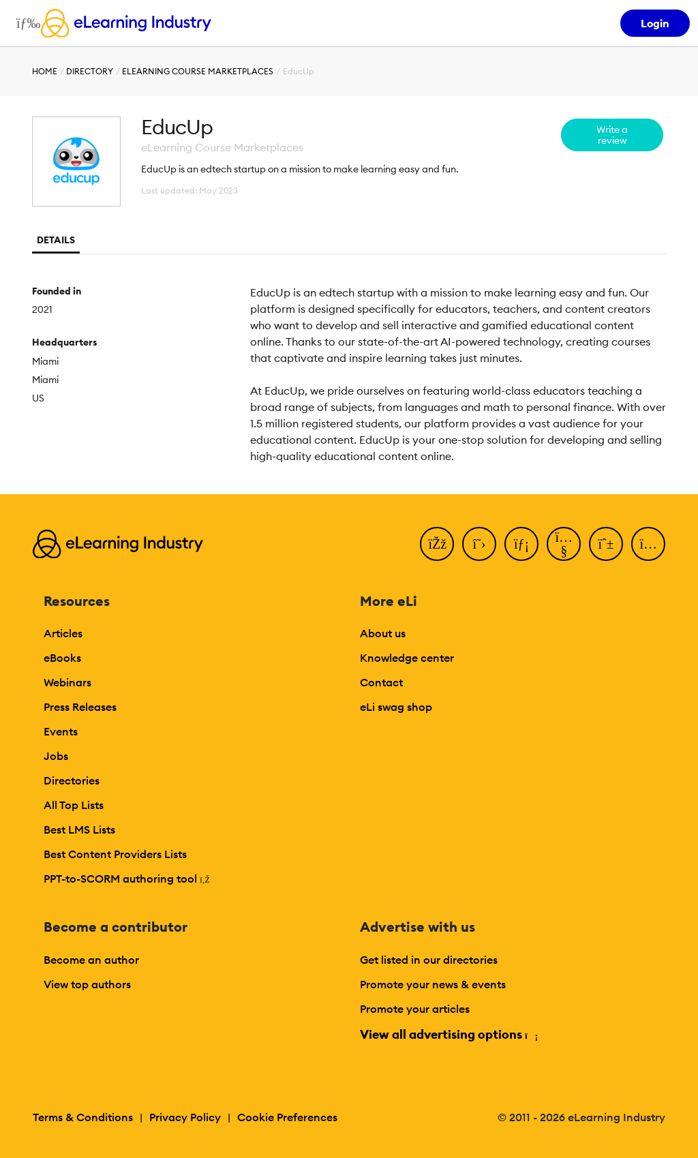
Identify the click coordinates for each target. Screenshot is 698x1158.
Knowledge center (407, 658)
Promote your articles (415, 1009)
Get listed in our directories (429, 959)
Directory (89, 71)
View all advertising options (448, 1034)
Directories (72, 780)
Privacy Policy (185, 1117)
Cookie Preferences (287, 1117)
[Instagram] (648, 544)
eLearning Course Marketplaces (197, 71)
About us (383, 633)
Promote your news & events (433, 984)
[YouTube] (564, 544)
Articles (63, 633)
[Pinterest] (606, 544)
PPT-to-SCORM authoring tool (127, 878)
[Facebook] (437, 544)
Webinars (67, 682)
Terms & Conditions (83, 1117)
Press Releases (80, 707)
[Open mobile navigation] (25, 23)
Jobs (56, 756)
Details (56, 240)
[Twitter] (479, 544)
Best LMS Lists (79, 829)
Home (44, 71)
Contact (381, 682)
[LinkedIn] (521, 544)
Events (61, 731)
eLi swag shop (396, 707)
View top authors (87, 984)
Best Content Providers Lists (115, 854)
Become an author (91, 959)
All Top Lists (74, 805)
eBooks (62, 658)
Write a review (612, 135)
